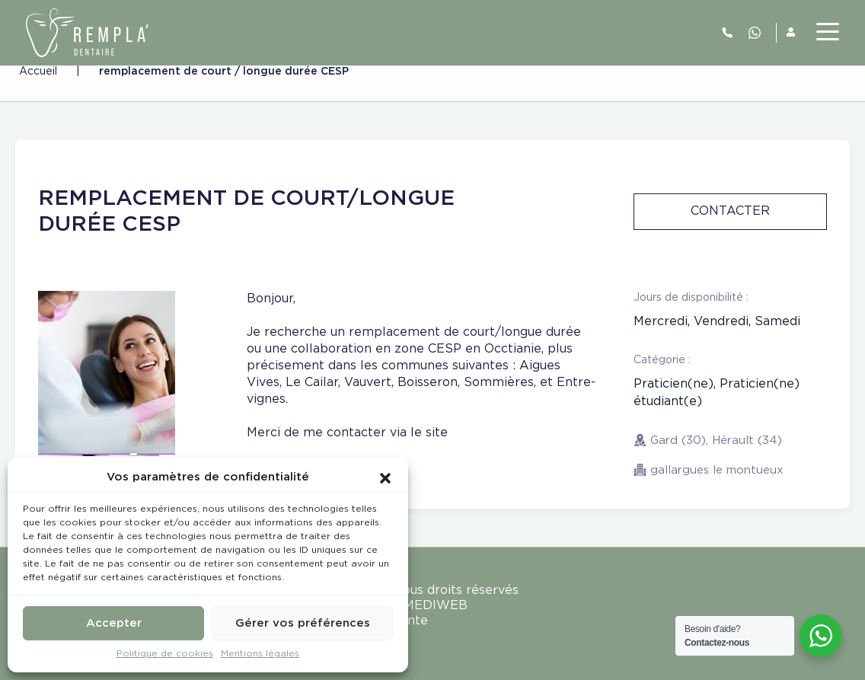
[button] (385, 477)
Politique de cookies (165, 654)
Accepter (114, 623)
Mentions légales (260, 654)
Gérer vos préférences (302, 623)
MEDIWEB (436, 605)
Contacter (730, 211)
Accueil (38, 71)
